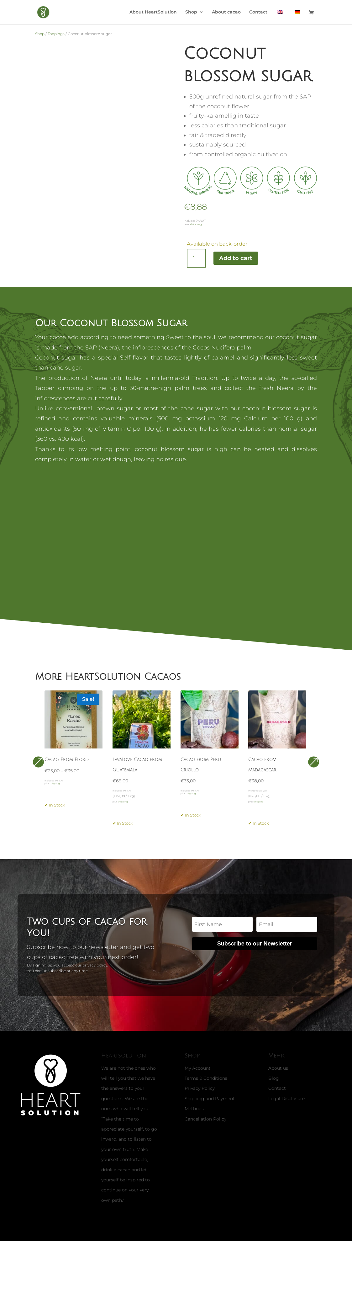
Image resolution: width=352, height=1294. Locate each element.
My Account (198, 1094)
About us (278, 1094)
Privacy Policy (200, 1114)
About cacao (226, 12)
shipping (196, 224)
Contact (258, 12)
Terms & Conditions (206, 1104)
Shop (191, 12)
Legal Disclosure (286, 1124)
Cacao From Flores (67, 767)
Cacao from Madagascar (262, 777)
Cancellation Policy (205, 1145)
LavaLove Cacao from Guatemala (137, 777)
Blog (273, 1104)
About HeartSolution (153, 12)
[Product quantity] (196, 258)
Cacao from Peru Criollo (201, 777)
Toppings (56, 33)
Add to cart (235, 258)
